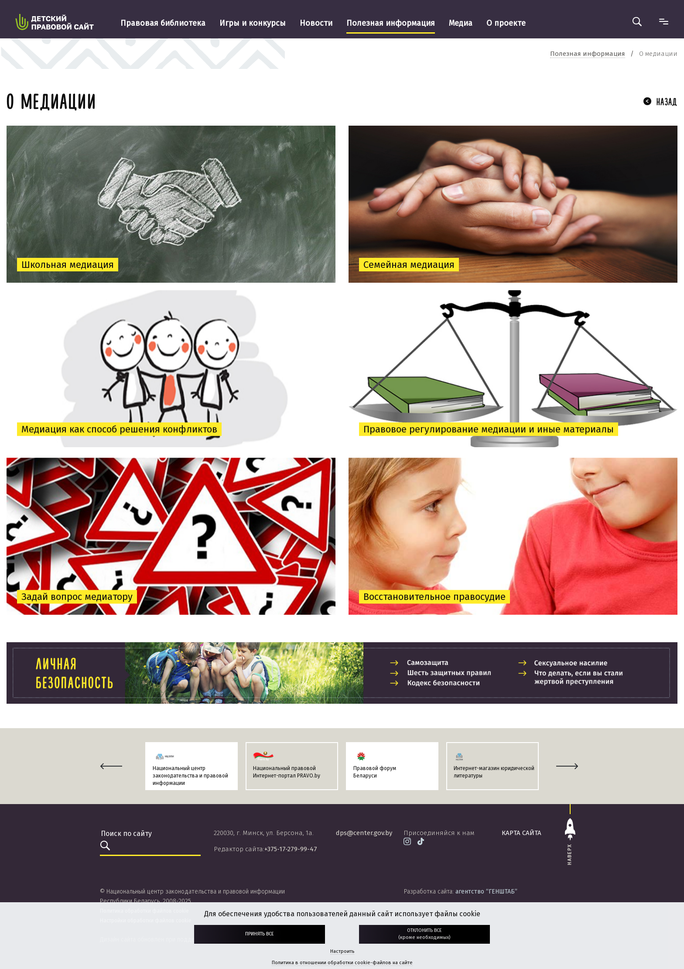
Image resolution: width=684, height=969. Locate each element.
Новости (316, 23)
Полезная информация (390, 23)
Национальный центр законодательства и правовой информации (190, 775)
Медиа (460, 23)
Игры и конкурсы (252, 23)
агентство (486, 891)
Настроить (342, 951)
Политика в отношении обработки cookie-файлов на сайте (342, 963)
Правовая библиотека (162, 23)
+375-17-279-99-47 (290, 849)
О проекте (506, 23)
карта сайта (521, 833)
